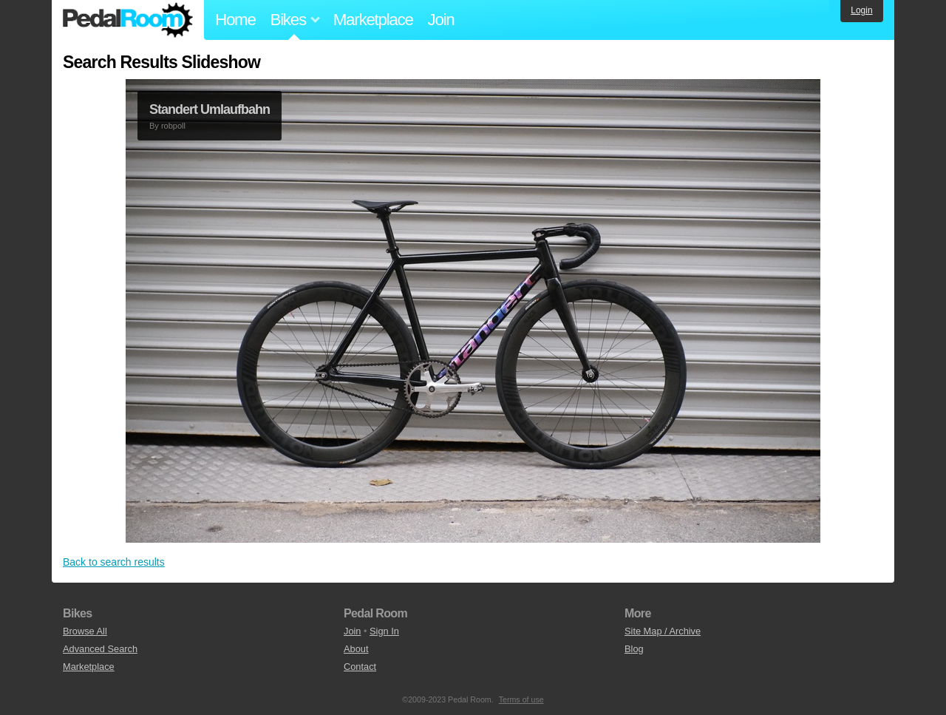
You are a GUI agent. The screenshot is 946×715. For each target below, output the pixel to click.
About (356, 648)
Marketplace (373, 19)
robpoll (173, 125)
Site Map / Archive (663, 631)
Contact (360, 666)
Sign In (384, 631)
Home (235, 19)
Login (861, 10)
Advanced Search (100, 648)
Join (441, 19)
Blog (634, 648)
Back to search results (114, 562)
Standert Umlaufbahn (209, 109)
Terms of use (521, 699)
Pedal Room (128, 20)
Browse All (85, 631)
